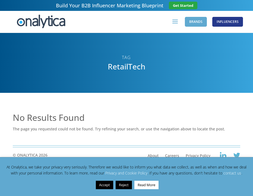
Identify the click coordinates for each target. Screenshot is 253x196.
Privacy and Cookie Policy (126, 173)
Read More (146, 184)
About (153, 155)
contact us (232, 173)
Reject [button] (124, 184)
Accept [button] (104, 184)
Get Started (183, 5)
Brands (196, 21)
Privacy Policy (198, 155)
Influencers (228, 21)
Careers (172, 155)
